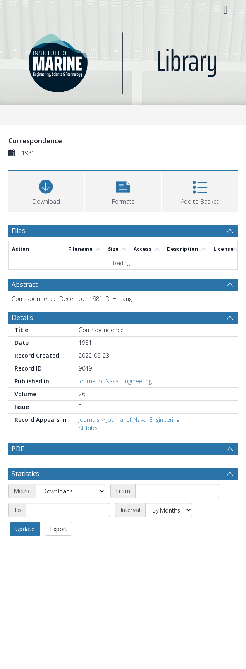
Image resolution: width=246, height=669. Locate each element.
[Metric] (70, 491)
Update (25, 529)
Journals (89, 420)
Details (22, 317)
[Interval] (168, 510)
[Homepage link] (123, 61)
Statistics (25, 473)
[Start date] (177, 491)
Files (18, 230)
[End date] (68, 510)
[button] (123, 190)
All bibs (88, 428)
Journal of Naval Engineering (115, 381)
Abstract (25, 284)
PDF (18, 448)
